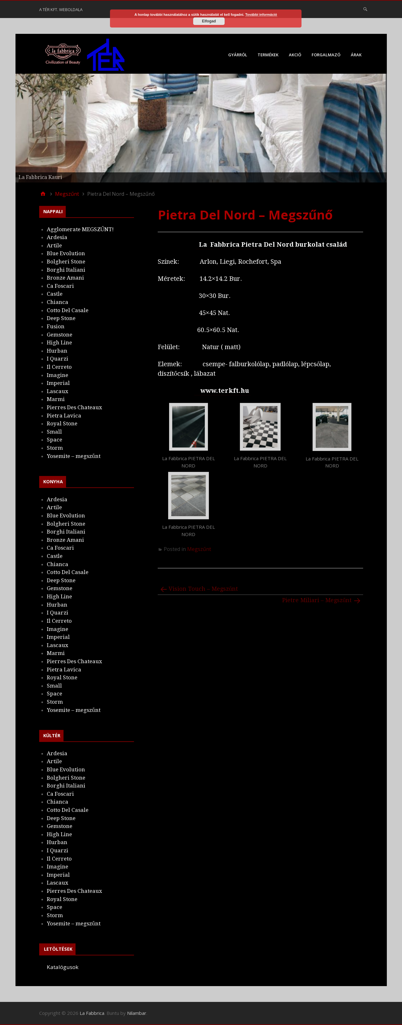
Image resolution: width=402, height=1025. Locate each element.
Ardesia (57, 237)
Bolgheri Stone (66, 261)
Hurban (57, 351)
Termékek (268, 55)
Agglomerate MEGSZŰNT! (80, 229)
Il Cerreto (59, 367)
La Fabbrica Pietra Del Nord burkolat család (272, 244)
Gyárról (237, 55)
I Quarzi (57, 358)
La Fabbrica (92, 1013)
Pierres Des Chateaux (74, 407)
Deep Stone (61, 318)
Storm (55, 448)
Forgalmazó (326, 55)
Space (54, 439)
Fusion (55, 326)
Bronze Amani (65, 278)
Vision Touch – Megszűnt (203, 588)
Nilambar (136, 1013)
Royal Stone (62, 423)
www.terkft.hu (225, 390)
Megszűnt (199, 549)
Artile (54, 245)
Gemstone (59, 334)
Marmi (56, 399)
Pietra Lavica (64, 415)
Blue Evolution (66, 253)
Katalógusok (62, 967)
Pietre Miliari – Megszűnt (317, 600)
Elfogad (209, 21)
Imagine (57, 375)
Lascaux (57, 391)
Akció (295, 55)
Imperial (58, 383)
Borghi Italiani (66, 270)
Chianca (57, 302)
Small (54, 432)
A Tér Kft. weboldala (60, 9)
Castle (55, 294)
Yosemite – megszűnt (73, 456)
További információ (261, 14)
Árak (356, 55)
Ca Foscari (60, 286)
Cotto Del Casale (67, 310)
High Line (59, 342)
